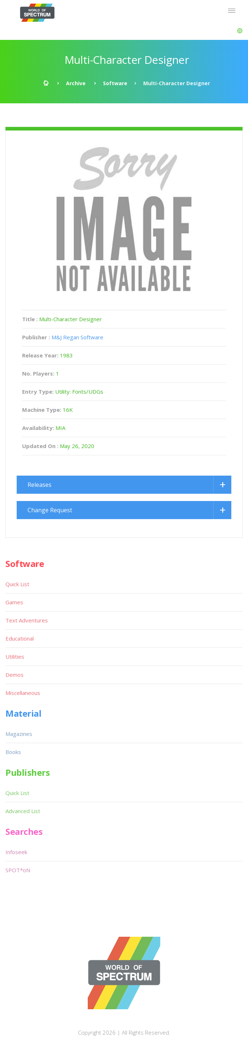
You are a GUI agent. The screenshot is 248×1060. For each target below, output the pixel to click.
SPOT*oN (17, 870)
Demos (14, 674)
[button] (240, 30)
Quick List (17, 584)
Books (13, 751)
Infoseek (16, 852)
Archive (76, 83)
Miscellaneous (22, 692)
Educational (19, 638)
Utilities (14, 656)
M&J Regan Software (77, 337)
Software (115, 83)
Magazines (18, 733)
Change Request (50, 510)
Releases (39, 485)
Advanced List (22, 811)
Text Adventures (26, 620)
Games (14, 602)
